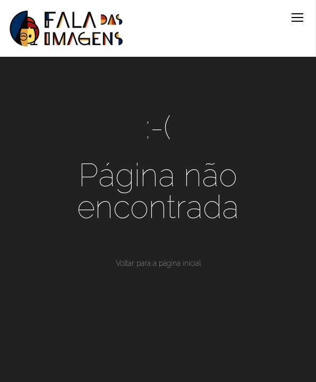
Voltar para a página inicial (158, 263)
